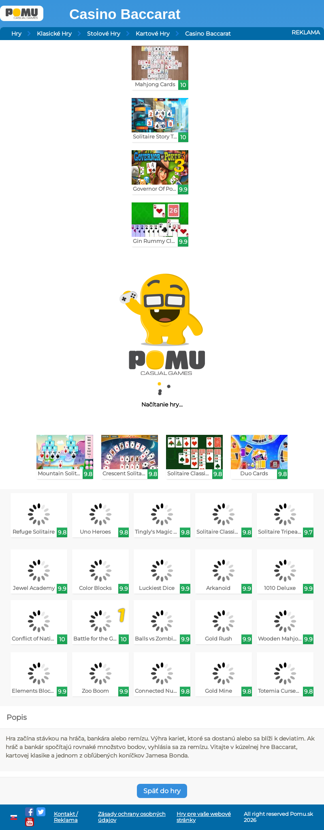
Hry (16, 33)
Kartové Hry (153, 33)
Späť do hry (162, 791)
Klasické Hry (54, 33)
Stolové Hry (103, 33)
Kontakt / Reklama (66, 817)
